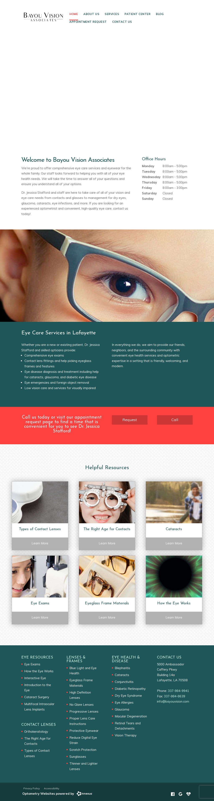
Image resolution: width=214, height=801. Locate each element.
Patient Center (137, 14)
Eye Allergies (124, 702)
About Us (91, 14)
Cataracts (122, 675)
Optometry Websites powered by (48, 794)
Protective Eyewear (83, 731)
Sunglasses (77, 757)
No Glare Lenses (81, 705)
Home (73, 14)
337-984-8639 (174, 696)
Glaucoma (122, 709)
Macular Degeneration (131, 716)
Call (174, 419)
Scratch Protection (82, 750)
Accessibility (51, 788)
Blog (160, 14)
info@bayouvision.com (173, 701)
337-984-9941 (178, 691)
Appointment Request (88, 21)
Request (129, 419)
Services (112, 14)
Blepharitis (122, 668)
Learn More (40, 543)
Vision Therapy (125, 735)
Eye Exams (32, 664)
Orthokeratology (36, 732)
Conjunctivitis (124, 682)
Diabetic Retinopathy (130, 689)
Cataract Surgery (36, 697)
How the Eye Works (39, 671)
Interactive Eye (35, 678)
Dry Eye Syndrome (128, 696)
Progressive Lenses (83, 711)
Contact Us (122, 21)
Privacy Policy (31, 788)
